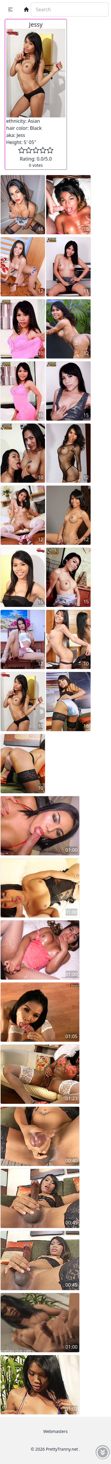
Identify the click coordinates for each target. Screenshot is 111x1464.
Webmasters (55, 1431)
